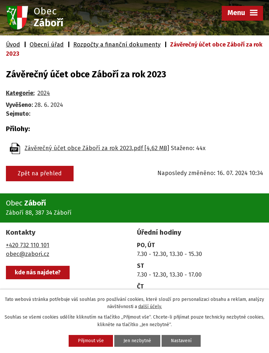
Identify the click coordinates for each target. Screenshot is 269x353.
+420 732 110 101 (27, 245)
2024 (43, 93)
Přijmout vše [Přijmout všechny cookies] (91, 340)
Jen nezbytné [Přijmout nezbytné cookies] (137, 340)
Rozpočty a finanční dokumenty (117, 44)
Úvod (13, 44)
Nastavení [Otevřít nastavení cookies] (181, 340)
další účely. (150, 306)
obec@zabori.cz (27, 254)
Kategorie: (20, 93)
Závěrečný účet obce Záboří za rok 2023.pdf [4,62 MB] (97, 148)
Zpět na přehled (40, 173)
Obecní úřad (47, 44)
